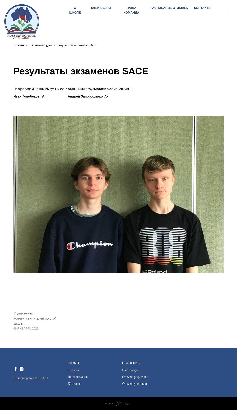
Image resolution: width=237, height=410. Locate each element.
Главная (18, 45)
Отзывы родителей (135, 377)
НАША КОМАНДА (131, 10)
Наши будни (130, 370)
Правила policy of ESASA (31, 378)
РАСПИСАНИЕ (161, 8)
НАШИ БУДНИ (100, 8)
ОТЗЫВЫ (180, 8)
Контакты (74, 384)
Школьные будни (41, 45)
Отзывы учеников (134, 384)
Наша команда (78, 377)
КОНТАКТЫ (202, 8)
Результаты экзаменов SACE (76, 45)
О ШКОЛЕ (75, 10)
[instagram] (21, 369)
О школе (74, 370)
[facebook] (15, 369)
